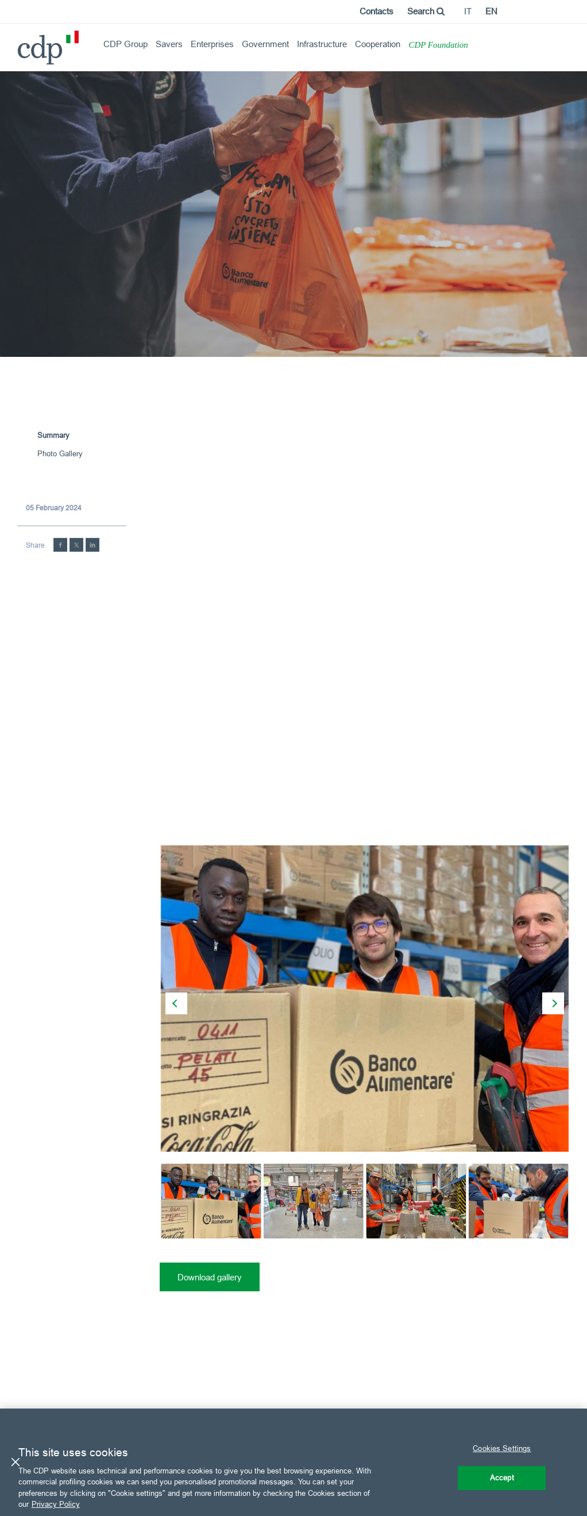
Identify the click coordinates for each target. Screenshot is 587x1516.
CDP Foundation (438, 44)
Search (426, 11)
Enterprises (212, 44)
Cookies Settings (502, 1448)
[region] (293, 1462)
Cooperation (377, 44)
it (468, 11)
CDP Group (125, 44)
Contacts (376, 11)
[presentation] (176, 1003)
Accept (502, 1477)
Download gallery (209, 1277)
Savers (169, 44)
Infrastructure (322, 44)
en (491, 11)
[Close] (15, 1462)
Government (265, 44)
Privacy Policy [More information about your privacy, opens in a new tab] (56, 1504)
